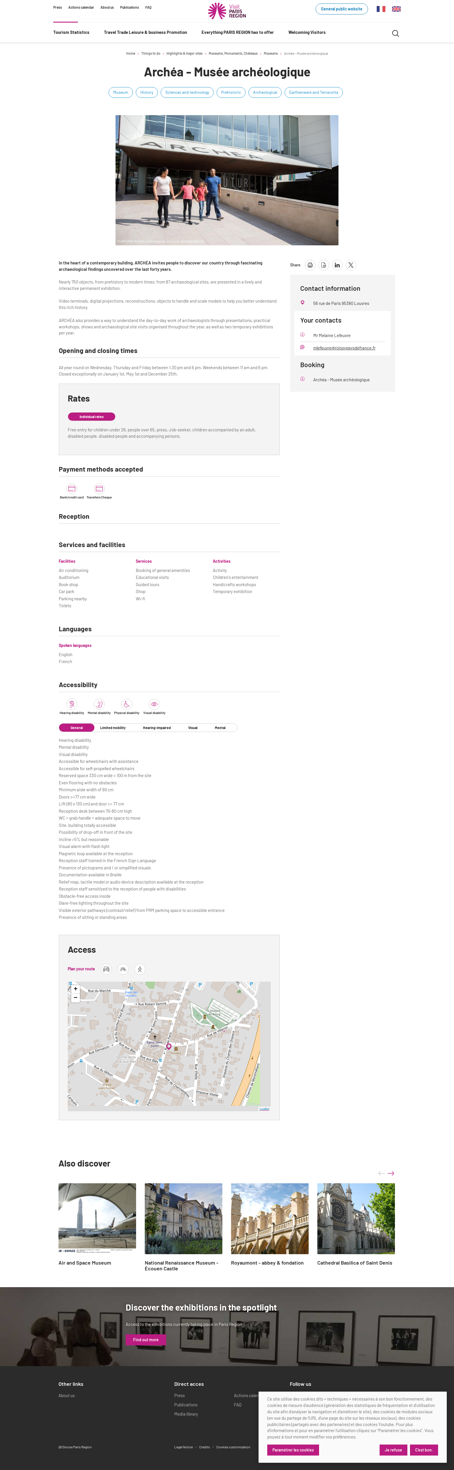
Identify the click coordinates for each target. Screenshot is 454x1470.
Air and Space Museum (84, 1263)
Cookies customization (233, 1447)
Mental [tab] (220, 728)
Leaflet (264, 1109)
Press (57, 7)
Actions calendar (81, 7)
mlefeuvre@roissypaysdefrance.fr (344, 347)
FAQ (148, 7)
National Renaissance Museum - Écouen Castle (181, 1266)
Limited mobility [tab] (113, 728)
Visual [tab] (192, 728)
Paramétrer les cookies (293, 1449)
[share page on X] (351, 265)
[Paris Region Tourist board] (227, 11)
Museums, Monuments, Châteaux (233, 53)
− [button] (76, 998)
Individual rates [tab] (92, 417)
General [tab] (77, 728)
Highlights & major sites (184, 53)
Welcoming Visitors (307, 32)
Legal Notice (183, 1447)
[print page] (310, 265)
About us (107, 7)
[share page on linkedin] (337, 265)
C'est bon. (424, 1449)
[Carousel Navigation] (386, 1173)
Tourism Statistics (71, 32)
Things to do (150, 53)
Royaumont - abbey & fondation (267, 1263)
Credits (204, 1447)
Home (130, 53)
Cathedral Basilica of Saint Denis (354, 1263)
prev (381, 1173)
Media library (186, 1413)
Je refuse (393, 1449)
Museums (271, 53)
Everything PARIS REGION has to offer (238, 32)
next (391, 1173)
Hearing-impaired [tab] (157, 728)
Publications (129, 7)
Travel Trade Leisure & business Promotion (145, 32)
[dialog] (353, 1427)
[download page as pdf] (323, 265)
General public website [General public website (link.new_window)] (342, 8)
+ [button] (76, 989)
